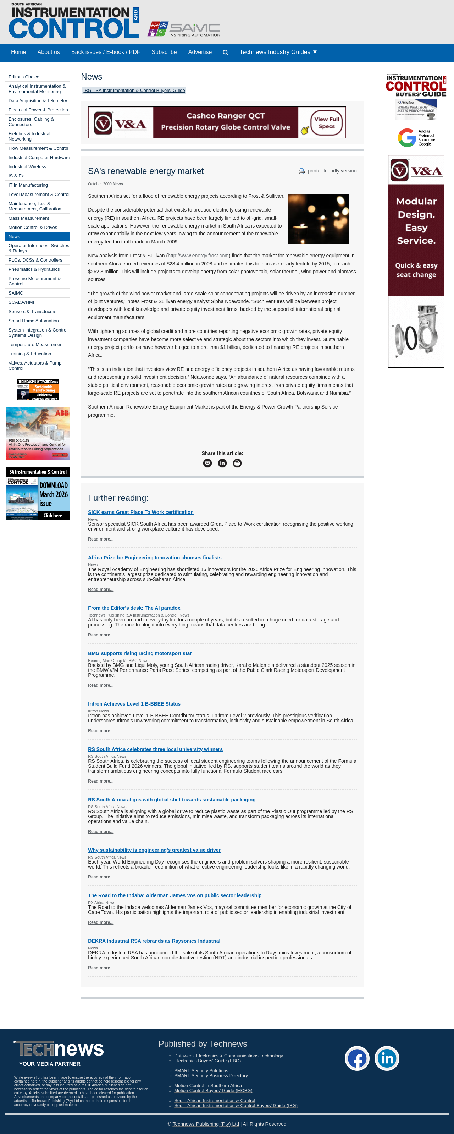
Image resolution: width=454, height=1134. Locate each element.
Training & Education (30, 353)
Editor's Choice (24, 77)
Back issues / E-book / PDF (105, 52)
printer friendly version (327, 171)
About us (49, 52)
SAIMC (16, 293)
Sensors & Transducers (32, 311)
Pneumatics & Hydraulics (34, 269)
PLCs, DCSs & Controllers (35, 260)
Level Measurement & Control (39, 194)
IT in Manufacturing (28, 185)
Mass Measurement (29, 218)
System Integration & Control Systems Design (38, 332)
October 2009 (100, 184)
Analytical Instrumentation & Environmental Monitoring (37, 88)
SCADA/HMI (21, 302)
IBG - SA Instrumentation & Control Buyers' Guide (134, 90)
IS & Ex (16, 176)
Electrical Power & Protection (38, 110)
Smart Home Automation (34, 320)
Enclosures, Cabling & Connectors (31, 121)
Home (18, 52)
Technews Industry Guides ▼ (278, 52)
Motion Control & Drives (33, 227)
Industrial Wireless (27, 166)
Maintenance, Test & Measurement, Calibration (35, 206)
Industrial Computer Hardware (39, 157)
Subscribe (164, 52)
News (14, 236)
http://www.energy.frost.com (198, 255)
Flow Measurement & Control (38, 148)
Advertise (200, 52)
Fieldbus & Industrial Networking (29, 136)
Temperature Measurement (36, 344)
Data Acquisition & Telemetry (38, 100)
